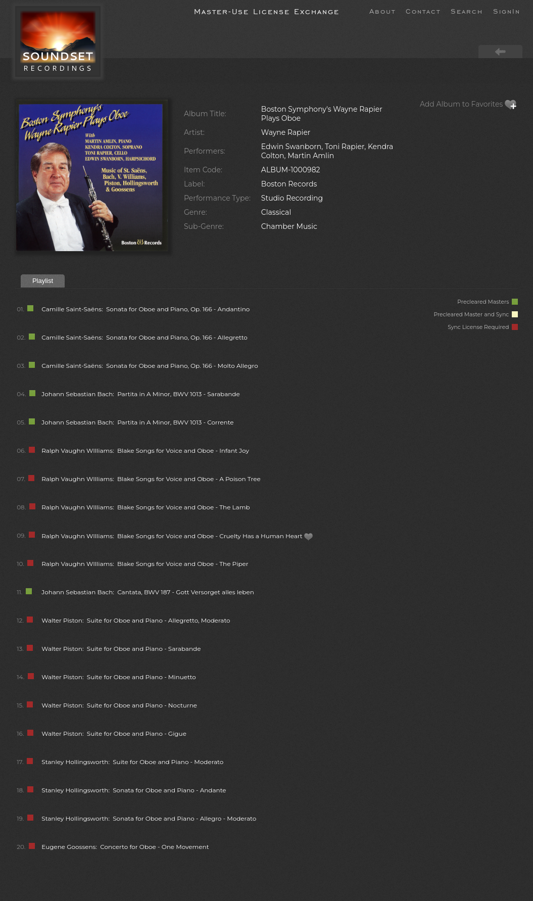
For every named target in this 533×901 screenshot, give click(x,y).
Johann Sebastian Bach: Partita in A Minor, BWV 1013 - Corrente (137, 422)
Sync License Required (483, 327)
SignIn (506, 11)
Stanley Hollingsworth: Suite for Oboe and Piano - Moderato (132, 762)
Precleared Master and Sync (475, 314)
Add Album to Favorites (468, 104)
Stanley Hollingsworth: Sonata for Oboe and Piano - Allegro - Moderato (148, 818)
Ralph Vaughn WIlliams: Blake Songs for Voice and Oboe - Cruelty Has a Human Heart (177, 536)
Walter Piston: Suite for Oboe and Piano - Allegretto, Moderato (135, 620)
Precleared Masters (487, 302)
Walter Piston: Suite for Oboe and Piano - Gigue (113, 733)
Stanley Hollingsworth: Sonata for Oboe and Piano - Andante (133, 790)
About (382, 11)
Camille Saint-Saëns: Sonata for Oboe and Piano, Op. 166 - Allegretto (144, 337)
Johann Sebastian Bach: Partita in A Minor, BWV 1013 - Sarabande (140, 394)
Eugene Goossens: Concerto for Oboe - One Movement (125, 846)
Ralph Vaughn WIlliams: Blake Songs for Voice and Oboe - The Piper (144, 563)
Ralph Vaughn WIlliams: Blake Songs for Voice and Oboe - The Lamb (145, 507)
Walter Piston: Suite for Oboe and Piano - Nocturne (119, 705)
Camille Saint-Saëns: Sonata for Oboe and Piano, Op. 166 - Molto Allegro (149, 365)
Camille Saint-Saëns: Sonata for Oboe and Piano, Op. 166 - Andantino (145, 309)
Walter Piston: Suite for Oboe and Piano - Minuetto (118, 677)
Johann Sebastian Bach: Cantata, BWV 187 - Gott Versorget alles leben (147, 592)
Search (467, 11)
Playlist (42, 280)
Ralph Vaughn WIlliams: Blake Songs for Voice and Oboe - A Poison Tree (150, 479)
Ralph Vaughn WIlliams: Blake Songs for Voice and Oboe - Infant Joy (145, 450)
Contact (423, 11)
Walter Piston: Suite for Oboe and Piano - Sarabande (121, 648)
